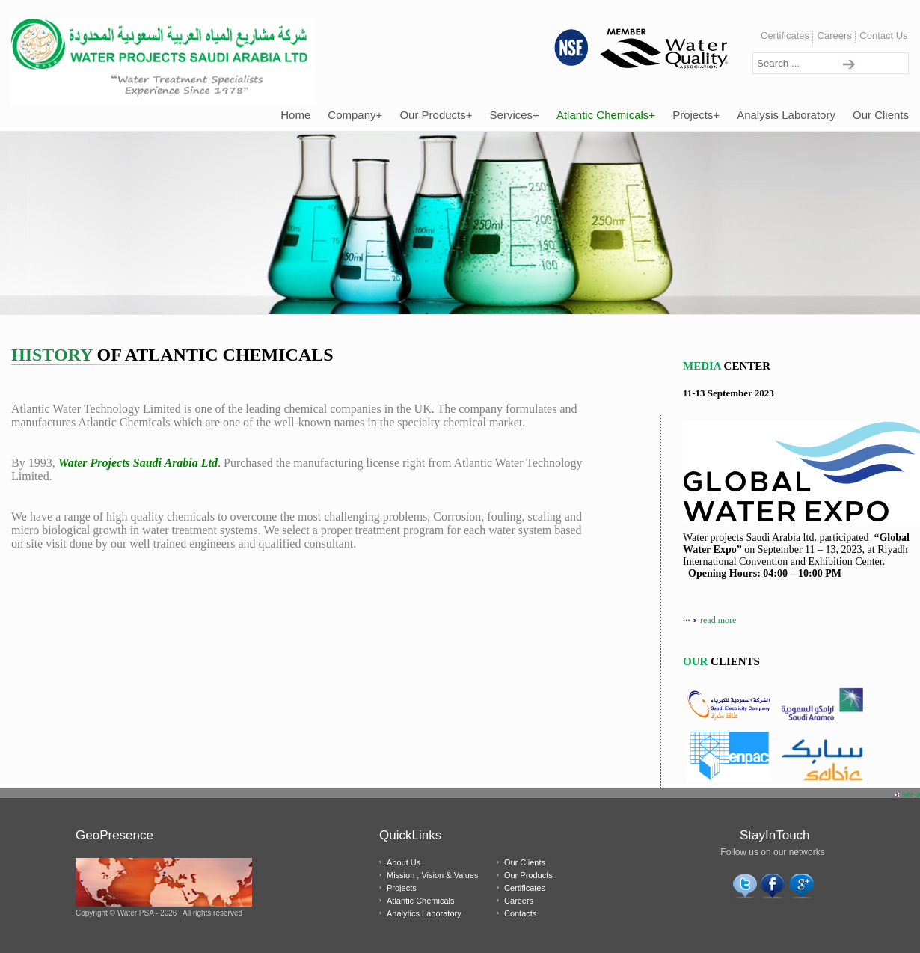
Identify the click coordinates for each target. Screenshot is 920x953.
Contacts (520, 913)
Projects (696, 114)
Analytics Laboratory (424, 913)
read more (718, 620)
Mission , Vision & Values (432, 875)
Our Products (435, 114)
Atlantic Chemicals (605, 114)
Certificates (785, 35)
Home (295, 114)
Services (514, 114)
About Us (403, 862)
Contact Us (883, 35)
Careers (835, 35)
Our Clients (881, 114)
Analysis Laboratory (786, 114)
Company (355, 114)
